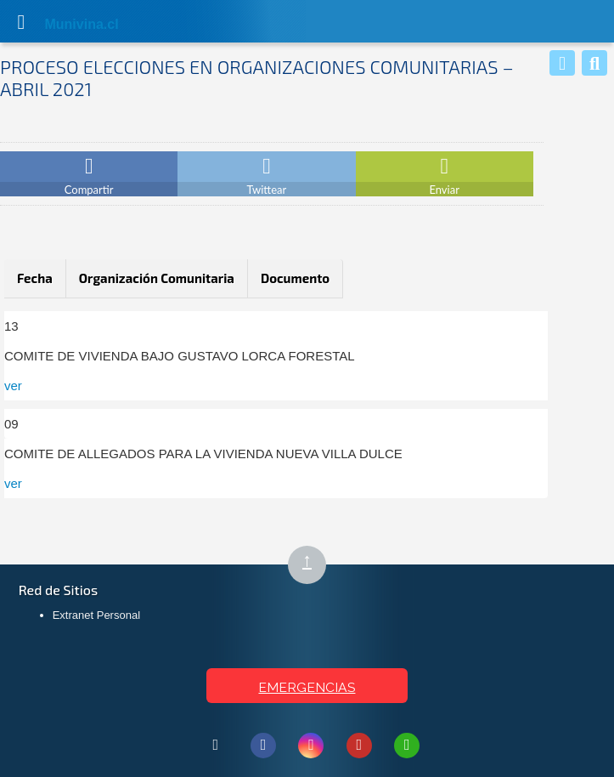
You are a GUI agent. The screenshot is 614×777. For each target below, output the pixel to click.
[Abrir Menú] (21, 21)
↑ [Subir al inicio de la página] (314, 565)
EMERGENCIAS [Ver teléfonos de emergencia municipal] (306, 687)
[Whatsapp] (562, 63)
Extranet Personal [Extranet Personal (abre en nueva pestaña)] (96, 615)
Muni (61, 24)
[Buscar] (594, 63)
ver (13, 385)
